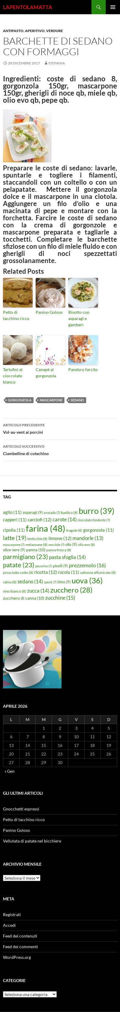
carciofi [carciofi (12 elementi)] (40, 519)
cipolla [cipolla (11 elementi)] (14, 530)
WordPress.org (17, 957)
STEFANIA (56, 63)
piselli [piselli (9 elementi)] (60, 565)
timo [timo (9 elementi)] (64, 581)
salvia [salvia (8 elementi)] (10, 582)
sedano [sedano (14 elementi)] (30, 581)
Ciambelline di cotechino (60, 449)
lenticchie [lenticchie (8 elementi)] (37, 538)
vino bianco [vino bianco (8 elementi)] (14, 591)
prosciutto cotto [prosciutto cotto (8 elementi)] (18, 572)
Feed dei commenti (20, 946)
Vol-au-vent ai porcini (60, 428)
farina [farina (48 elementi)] (45, 528)
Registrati (12, 914)
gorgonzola (19, 400)
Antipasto (13, 30)
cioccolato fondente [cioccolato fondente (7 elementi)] (94, 520)
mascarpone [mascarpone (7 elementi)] (14, 545)
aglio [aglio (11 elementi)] (12, 512)
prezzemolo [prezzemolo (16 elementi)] (87, 565)
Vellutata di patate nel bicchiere (32, 840)
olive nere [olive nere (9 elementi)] (14, 549)
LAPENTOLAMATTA (27, 7)
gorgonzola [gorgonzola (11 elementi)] (98, 530)
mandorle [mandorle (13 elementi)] (87, 538)
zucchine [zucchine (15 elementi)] (60, 597)
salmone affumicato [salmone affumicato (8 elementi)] (98, 572)
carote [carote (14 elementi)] (65, 519)
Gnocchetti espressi (21, 808)
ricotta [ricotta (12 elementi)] (45, 572)
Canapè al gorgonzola (46, 372)
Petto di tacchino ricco (16, 315)
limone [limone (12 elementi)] (60, 538)
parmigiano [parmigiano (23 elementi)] (25, 556)
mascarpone (51, 400)
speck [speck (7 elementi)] (50, 582)
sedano (77, 400)
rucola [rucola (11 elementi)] (68, 572)
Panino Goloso (49, 312)
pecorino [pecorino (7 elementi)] (43, 566)
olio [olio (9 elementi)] (71, 544)
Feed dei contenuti (20, 935)
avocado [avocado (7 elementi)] (52, 512)
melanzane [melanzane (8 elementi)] (37, 544)
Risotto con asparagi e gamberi (78, 318)
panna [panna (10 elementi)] (35, 549)
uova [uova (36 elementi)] (87, 580)
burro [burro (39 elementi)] (96, 511)
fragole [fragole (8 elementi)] (74, 530)
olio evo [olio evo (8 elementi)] (86, 544)
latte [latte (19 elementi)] (14, 537)
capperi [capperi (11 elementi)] (15, 519)
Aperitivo (35, 30)
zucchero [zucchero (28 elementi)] (71, 589)
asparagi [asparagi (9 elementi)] (33, 512)
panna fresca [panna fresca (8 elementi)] (58, 550)
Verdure (54, 30)
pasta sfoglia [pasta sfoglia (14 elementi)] (67, 557)
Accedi (9, 925)
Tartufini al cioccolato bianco (13, 375)
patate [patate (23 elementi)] (18, 565)
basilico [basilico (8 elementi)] (69, 512)
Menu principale (113, 7)
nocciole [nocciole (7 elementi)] (56, 545)
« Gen (9, 771)
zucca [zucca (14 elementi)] (38, 590)
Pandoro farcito (83, 369)
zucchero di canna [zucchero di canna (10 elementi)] (23, 598)
